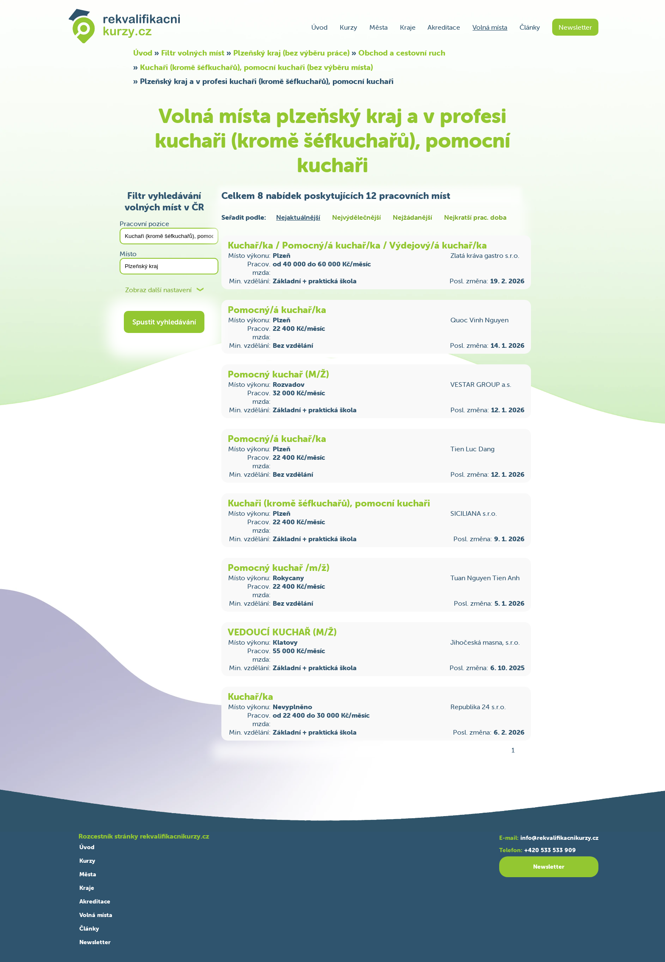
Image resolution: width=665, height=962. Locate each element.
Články (530, 27)
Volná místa (489, 27)
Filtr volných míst (192, 53)
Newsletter (575, 27)
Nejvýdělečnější (356, 217)
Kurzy (348, 27)
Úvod (319, 27)
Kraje (408, 27)
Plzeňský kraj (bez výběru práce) (291, 53)
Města (378, 27)
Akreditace (444, 27)
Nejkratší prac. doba (475, 217)
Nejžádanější (412, 217)
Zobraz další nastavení (158, 290)
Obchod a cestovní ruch (401, 53)
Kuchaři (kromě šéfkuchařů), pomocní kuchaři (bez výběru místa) (256, 67)
